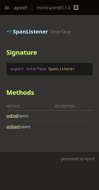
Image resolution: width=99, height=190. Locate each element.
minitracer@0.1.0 (53, 8)
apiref (20, 7)
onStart (13, 126)
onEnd (12, 115)
